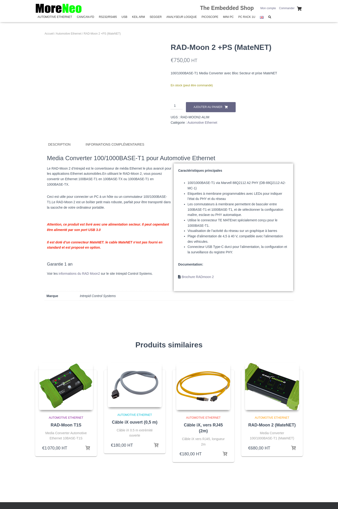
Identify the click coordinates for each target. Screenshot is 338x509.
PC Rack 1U (246, 17)
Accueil (49, 33)
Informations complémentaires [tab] (115, 144)
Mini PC (228, 17)
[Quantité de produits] (177, 106)
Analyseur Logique (181, 17)
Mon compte (268, 8)
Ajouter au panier (208, 107)
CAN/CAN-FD (85, 17)
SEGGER (155, 17)
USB (124, 17)
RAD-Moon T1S (66, 424)
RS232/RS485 (108, 17)
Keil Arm (138, 17)
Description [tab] (59, 144)
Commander (287, 8)
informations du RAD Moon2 (79, 273)
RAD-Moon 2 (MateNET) (272, 424)
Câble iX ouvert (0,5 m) (134, 422)
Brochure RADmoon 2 (198, 277)
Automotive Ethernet (55, 17)
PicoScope (210, 17)
